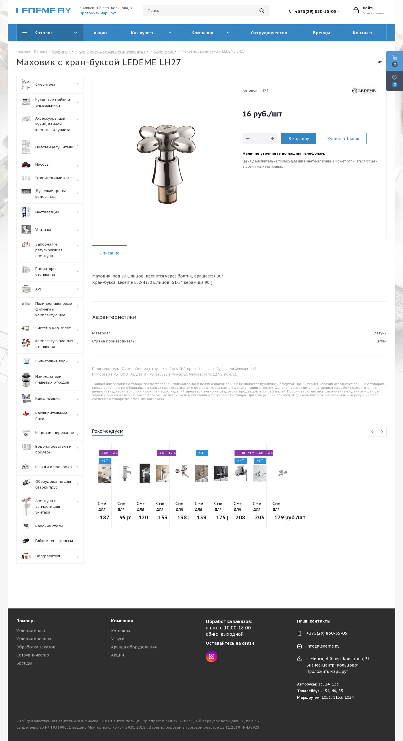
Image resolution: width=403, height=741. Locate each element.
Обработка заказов (35, 647)
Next (382, 432)
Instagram (211, 656)
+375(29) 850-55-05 (315, 11)
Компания (122, 620)
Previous (372, 432)
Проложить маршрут (98, 13)
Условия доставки (34, 639)
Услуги (117, 639)
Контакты (120, 630)
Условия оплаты (32, 630)
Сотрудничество (32, 655)
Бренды (24, 663)
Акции (117, 655)
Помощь (25, 620)
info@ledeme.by (322, 646)
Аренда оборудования (134, 647)
